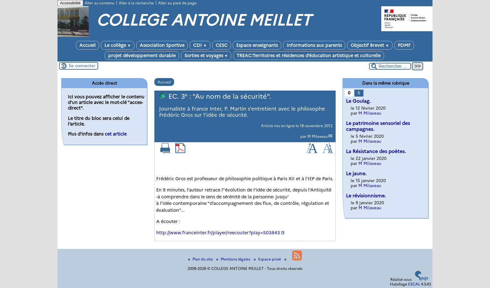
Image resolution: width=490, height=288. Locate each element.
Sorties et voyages (206, 55)
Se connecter (82, 65)
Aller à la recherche (136, 3)
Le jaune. (356, 173)
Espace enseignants (257, 45)
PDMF (404, 45)
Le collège (117, 45)
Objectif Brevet (370, 45)
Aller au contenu (99, 3)
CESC (222, 45)
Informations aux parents (314, 45)
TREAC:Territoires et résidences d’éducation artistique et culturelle (309, 55)
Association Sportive (162, 45)
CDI (200, 45)
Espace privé (268, 259)
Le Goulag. (358, 101)
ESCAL (414, 284)
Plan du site (201, 259)
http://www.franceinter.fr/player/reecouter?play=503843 (218, 233)
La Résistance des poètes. (376, 151)
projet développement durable (142, 55)
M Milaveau (318, 136)
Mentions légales (233, 259)
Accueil (87, 45)
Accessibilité (70, 3)
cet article (116, 134)
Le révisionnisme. (366, 196)
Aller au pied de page (177, 3)
